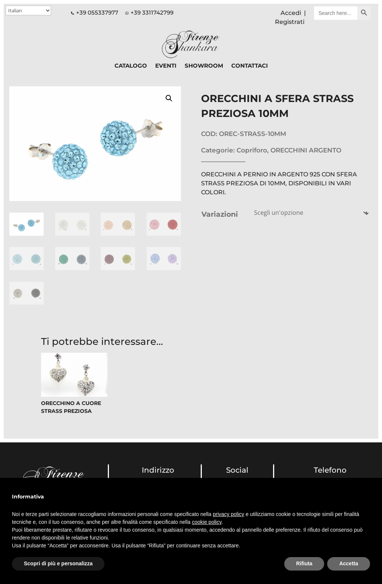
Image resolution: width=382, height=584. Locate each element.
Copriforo (252, 150)
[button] (169, 98)
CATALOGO (131, 66)
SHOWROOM (204, 66)
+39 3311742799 (152, 12)
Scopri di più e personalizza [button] (58, 563)
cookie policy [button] (207, 522)
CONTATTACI (249, 66)
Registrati (289, 21)
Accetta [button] (348, 563)
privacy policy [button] (228, 514)
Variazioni (219, 214)
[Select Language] (28, 10)
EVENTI (165, 66)
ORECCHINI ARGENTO (305, 150)
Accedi (291, 12)
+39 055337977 (94, 12)
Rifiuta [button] (304, 563)
